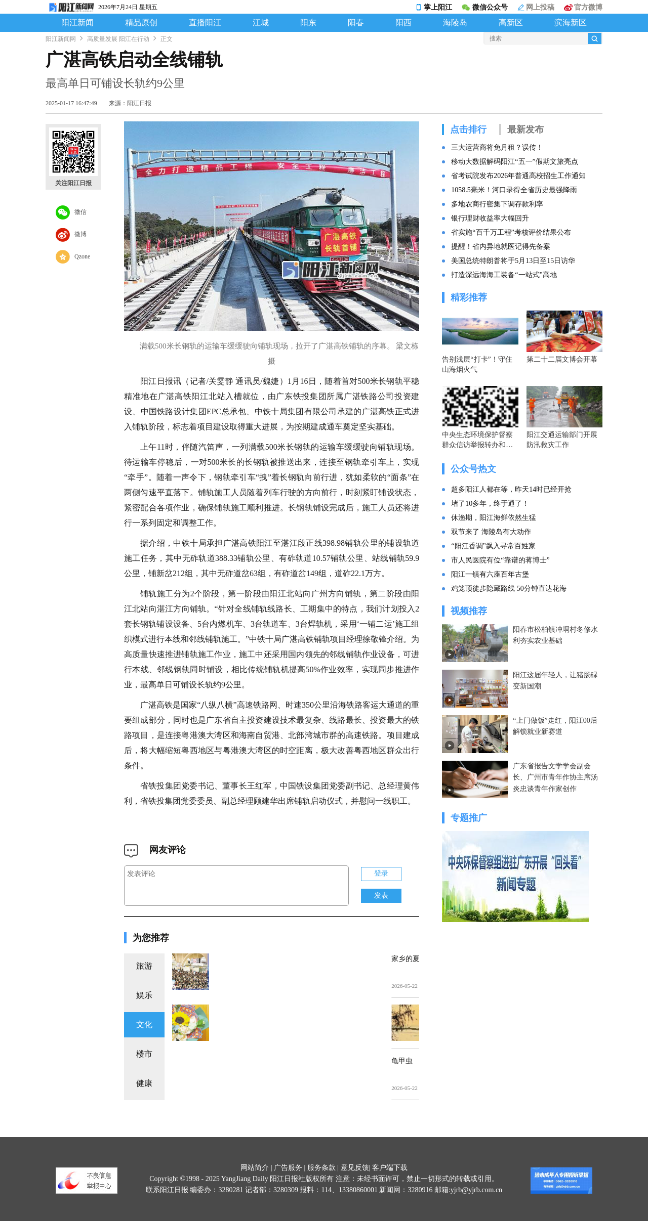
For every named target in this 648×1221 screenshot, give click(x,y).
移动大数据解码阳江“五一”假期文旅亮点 (514, 161)
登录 (381, 873)
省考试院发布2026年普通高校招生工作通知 (518, 176)
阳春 (356, 23)
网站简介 (254, 1167)
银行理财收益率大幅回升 (490, 218)
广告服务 (288, 1167)
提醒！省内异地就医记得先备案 (500, 246)
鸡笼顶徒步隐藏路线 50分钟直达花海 (508, 588)
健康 (144, 1083)
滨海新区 (570, 23)
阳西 (403, 23)
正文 (166, 38)
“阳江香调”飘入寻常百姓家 (493, 546)
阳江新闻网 (61, 38)
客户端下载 (390, 1167)
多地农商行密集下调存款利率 (497, 204)
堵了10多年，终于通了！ (490, 503)
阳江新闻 (77, 23)
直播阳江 (205, 23)
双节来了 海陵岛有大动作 (491, 532)
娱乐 (144, 995)
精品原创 (141, 23)
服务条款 (321, 1167)
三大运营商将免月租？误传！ (497, 147)
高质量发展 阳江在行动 (118, 38)
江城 (261, 23)
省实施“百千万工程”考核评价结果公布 (511, 232)
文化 (144, 1024)
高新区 (511, 23)
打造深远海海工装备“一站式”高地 (503, 275)
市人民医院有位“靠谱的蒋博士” (500, 560)
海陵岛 (455, 23)
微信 (71, 212)
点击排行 (468, 129)
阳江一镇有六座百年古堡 (490, 574)
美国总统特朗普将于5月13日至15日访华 (513, 261)
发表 (381, 895)
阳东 (308, 23)
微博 (71, 235)
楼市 (144, 1054)
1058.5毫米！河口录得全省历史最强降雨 (514, 190)
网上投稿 (536, 7)
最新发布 (525, 129)
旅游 (144, 966)
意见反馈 (355, 1167)
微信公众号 (484, 8)
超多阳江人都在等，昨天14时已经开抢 (511, 489)
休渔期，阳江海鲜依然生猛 (493, 517)
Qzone (73, 257)
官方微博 (583, 7)
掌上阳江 (434, 7)
